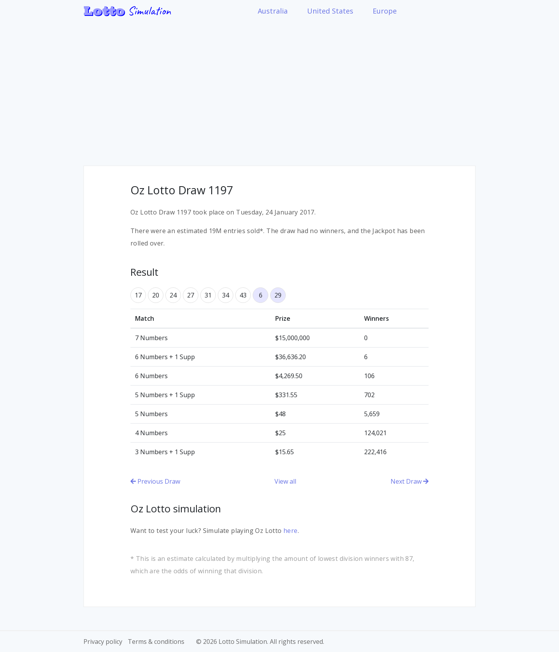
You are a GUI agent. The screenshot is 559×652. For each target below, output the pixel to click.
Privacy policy (102, 641)
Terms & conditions (156, 641)
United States (330, 11)
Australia (273, 11)
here (290, 530)
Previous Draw (155, 481)
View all (285, 481)
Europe (385, 11)
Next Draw (410, 481)
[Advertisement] (279, 88)
